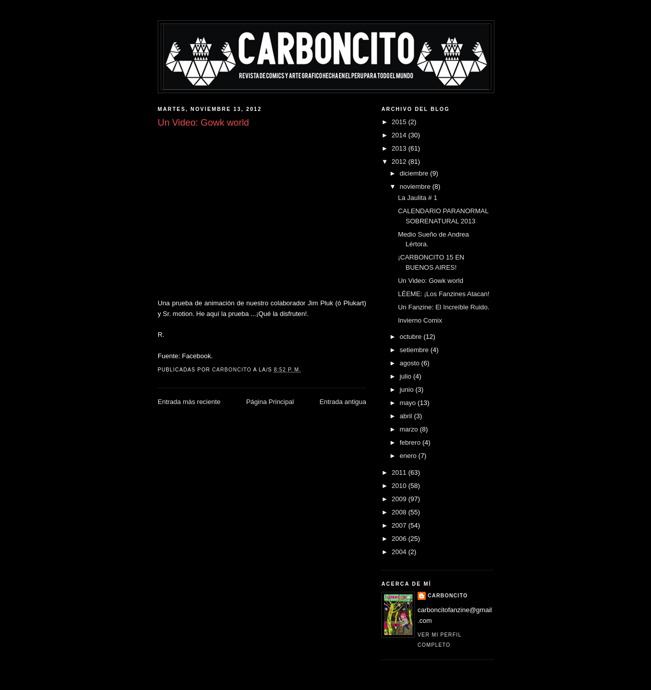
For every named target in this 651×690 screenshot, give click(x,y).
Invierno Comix (420, 320)
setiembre (415, 350)
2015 (400, 122)
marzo (410, 429)
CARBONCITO (448, 595)
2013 (400, 148)
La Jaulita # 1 (417, 198)
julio (406, 376)
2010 (400, 486)
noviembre (416, 186)
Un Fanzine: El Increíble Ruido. (443, 307)
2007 (400, 525)
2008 (400, 512)
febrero (411, 442)
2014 (400, 135)
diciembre (415, 173)
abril (407, 416)
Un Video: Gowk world (430, 280)
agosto (411, 363)
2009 (400, 499)
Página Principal (270, 402)
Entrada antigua (342, 402)
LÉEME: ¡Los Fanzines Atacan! (443, 294)
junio (408, 389)
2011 (400, 472)
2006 (400, 538)
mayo (409, 403)
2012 (400, 161)
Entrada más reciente (189, 402)
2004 (400, 552)
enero (409, 455)
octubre (412, 336)
